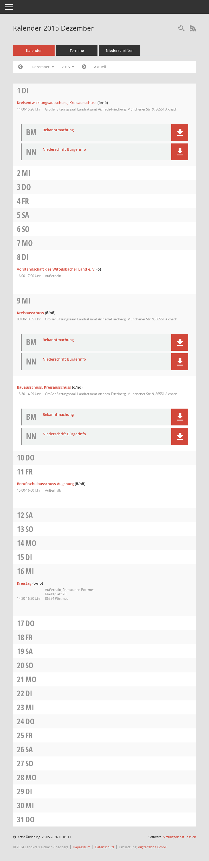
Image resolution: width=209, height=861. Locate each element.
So (26, 229)
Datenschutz (104, 847)
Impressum (81, 847)
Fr (25, 201)
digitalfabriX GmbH (152, 847)
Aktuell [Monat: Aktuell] (100, 66)
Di (25, 90)
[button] (179, 132)
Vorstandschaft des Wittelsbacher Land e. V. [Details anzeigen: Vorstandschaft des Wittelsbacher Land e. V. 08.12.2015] (56, 269)
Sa (25, 215)
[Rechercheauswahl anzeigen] (181, 28)
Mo (27, 243)
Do (26, 187)
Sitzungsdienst (179, 837)
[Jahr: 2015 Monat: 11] (20, 67)
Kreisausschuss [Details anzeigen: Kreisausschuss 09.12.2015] (30, 312)
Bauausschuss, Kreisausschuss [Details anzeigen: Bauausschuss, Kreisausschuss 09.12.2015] (44, 387)
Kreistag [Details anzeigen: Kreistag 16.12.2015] (24, 583)
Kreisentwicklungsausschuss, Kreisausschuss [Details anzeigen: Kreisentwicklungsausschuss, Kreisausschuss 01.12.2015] (56, 102)
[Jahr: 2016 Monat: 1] (84, 67)
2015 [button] (68, 66)
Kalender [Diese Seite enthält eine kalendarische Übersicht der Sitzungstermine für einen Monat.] (34, 50)
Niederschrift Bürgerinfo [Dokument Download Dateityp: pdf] (64, 149)
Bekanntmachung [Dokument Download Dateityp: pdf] (58, 130)
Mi (26, 173)
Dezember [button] (43, 66)
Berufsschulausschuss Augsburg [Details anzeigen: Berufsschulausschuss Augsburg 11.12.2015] (45, 483)
